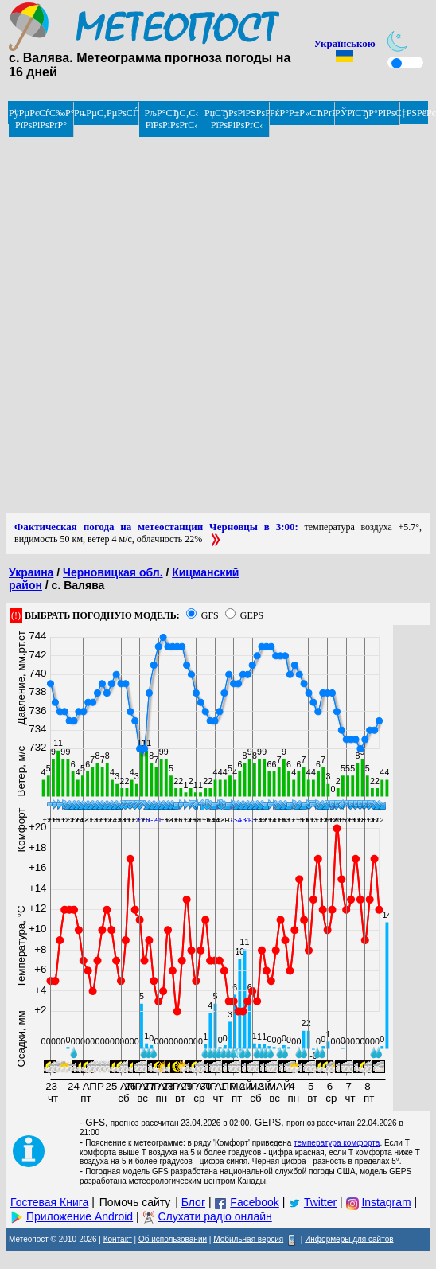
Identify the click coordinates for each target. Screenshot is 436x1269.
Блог (193, 1202)
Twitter (320, 1202)
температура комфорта (337, 1142)
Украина (31, 572)
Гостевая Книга (49, 1202)
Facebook (254, 1202)
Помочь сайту (135, 1202)
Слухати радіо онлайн (214, 1216)
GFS (210, 615)
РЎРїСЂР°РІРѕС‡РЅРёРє (367, 113)
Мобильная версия (248, 1238)
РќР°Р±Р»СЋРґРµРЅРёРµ (302, 113)
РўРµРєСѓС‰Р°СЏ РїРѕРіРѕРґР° (41, 119)
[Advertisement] (193, 319)
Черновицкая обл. (113, 572)
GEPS (251, 615)
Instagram (386, 1202)
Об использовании (172, 1238)
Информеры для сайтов (349, 1238)
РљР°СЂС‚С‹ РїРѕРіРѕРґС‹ (172, 119)
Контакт (117, 1238)
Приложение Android (79, 1216)
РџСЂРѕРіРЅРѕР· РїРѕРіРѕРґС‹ (237, 119)
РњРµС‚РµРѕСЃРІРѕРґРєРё (106, 113)
